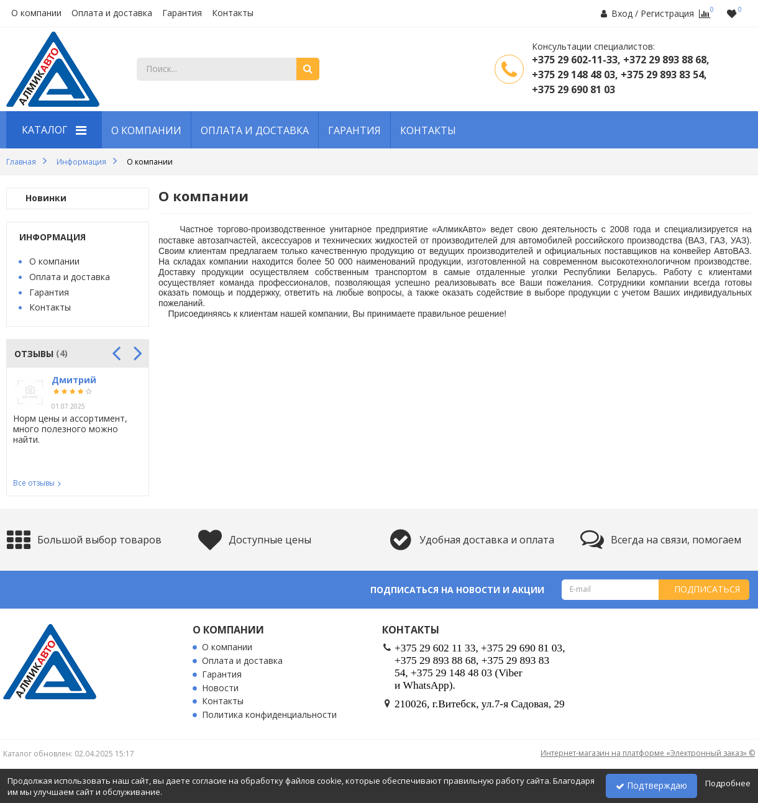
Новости (220, 688)
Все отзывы (34, 483)
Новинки (45, 198)
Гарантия (182, 13)
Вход (621, 13)
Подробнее (728, 783)
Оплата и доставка (111, 13)
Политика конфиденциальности (269, 715)
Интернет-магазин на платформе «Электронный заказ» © (648, 753)
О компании (36, 13)
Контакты (232, 13)
